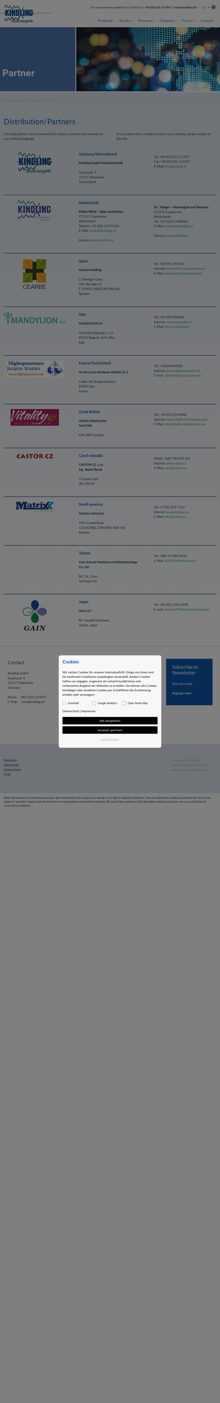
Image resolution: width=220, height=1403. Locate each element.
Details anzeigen (110, 739)
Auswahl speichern (110, 730)
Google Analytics (107, 702)
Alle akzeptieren (110, 720)
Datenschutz (70, 711)
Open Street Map (138, 702)
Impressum (88, 711)
